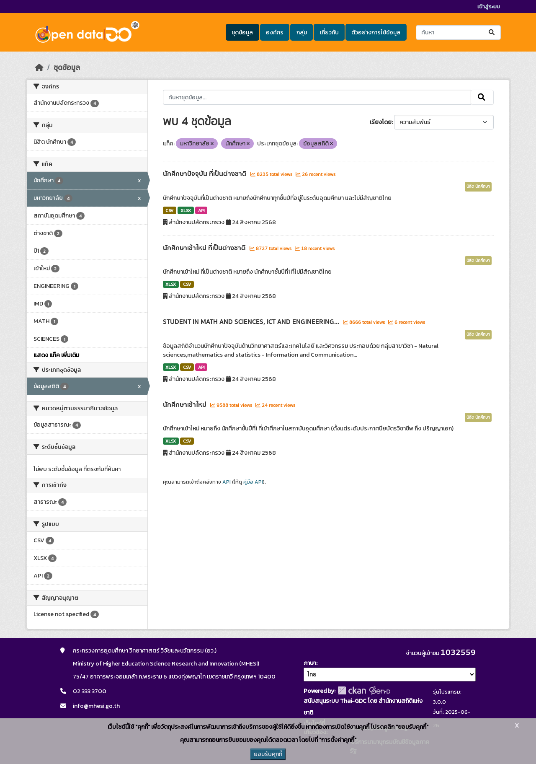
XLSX (185, 210)
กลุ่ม (301, 32)
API (201, 210)
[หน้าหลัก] (39, 67)
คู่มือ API (253, 482)
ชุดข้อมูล (242, 32)
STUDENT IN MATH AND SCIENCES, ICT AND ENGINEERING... (252, 321)
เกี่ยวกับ (329, 32)
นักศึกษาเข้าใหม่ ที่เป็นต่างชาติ (205, 248)
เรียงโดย (381, 122)
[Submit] (492, 32)
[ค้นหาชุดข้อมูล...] (458, 32)
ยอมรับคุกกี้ (268, 754)
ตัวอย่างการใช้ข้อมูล (375, 32)
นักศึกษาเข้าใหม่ (185, 404)
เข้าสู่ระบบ (488, 6)
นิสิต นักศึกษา (478, 186)
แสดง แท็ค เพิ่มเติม (56, 355)
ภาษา (310, 663)
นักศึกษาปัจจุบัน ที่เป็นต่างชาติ (205, 173)
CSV (169, 210)
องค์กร (274, 32)
